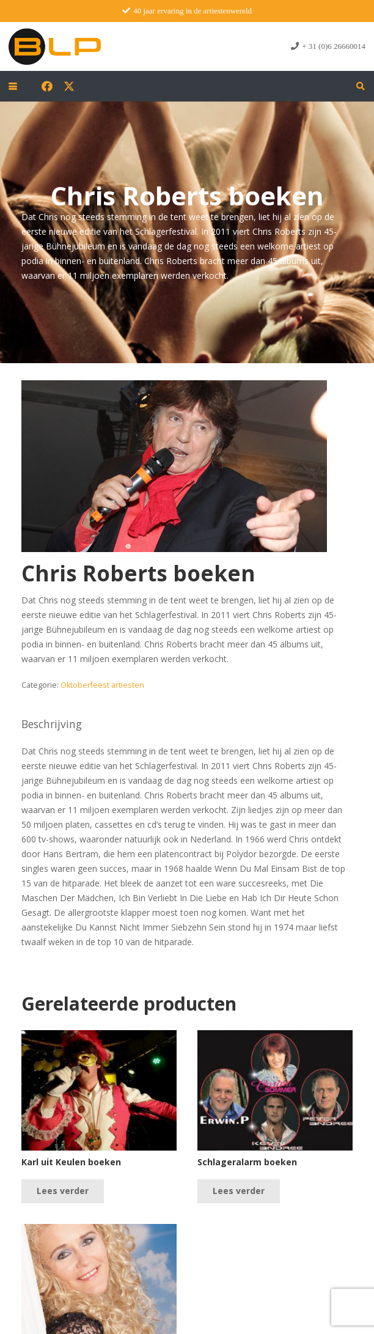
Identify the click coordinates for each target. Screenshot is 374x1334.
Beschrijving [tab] (51, 724)
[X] (69, 86)
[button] (13, 86)
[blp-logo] (55, 46)
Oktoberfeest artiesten (102, 685)
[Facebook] (47, 86)
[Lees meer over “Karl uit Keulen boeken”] (62, 1191)
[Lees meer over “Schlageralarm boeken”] (238, 1191)
